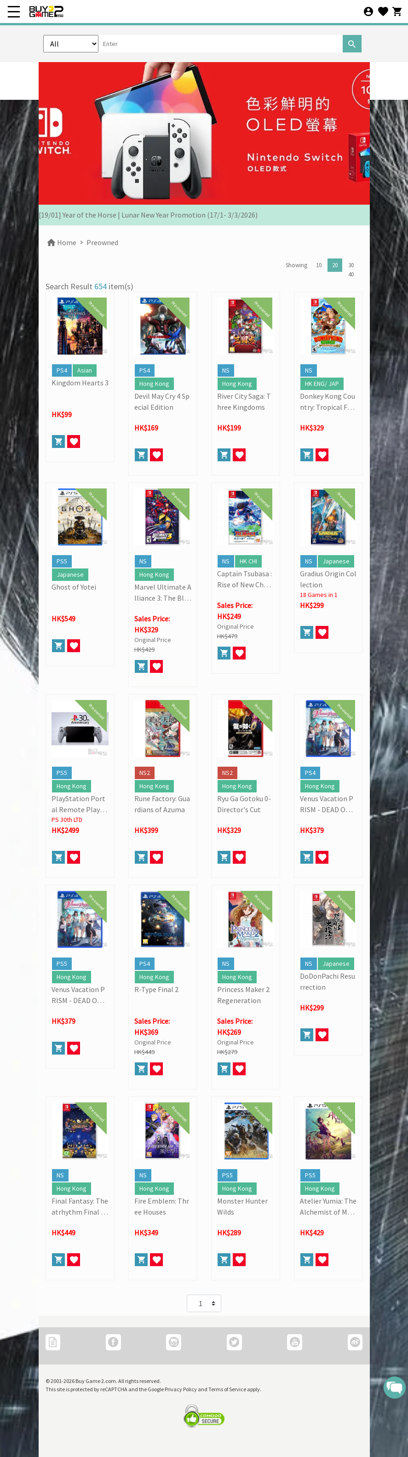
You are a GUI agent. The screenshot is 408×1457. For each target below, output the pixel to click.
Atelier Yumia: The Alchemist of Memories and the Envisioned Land (328, 1206)
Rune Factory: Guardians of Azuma (162, 804)
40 (351, 274)
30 (351, 265)
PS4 (62, 370)
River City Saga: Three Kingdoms (244, 401)
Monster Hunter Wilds (242, 1206)
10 (319, 265)
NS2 (144, 773)
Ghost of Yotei (74, 586)
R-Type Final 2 (156, 989)
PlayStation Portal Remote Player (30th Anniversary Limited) (79, 804)
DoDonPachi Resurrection (327, 981)
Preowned (102, 242)
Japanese (70, 574)
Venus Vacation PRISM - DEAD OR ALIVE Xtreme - (328, 804)
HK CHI (248, 561)
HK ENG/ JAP (322, 383)
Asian (84, 370)
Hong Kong (154, 383)
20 (335, 265)
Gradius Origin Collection (328, 579)
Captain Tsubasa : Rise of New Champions (245, 579)
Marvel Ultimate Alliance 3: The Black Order (162, 592)
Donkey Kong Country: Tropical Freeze (327, 402)
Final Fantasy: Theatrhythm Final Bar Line (80, 1206)
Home (61, 242)
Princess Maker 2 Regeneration (243, 995)
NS (226, 370)
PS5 (62, 561)
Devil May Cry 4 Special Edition (162, 401)
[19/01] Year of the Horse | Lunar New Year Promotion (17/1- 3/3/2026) (148, 214)
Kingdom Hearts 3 (80, 382)
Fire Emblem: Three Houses (161, 1206)
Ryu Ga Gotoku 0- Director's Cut (244, 804)
